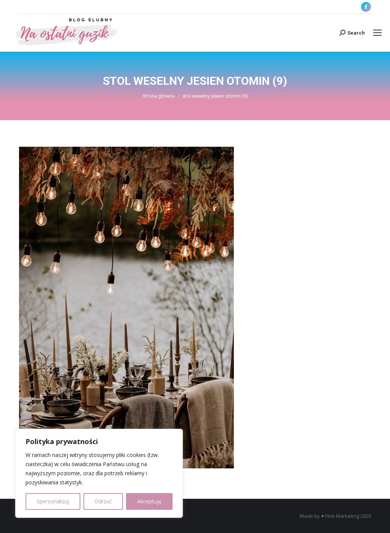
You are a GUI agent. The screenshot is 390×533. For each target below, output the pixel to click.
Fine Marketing (342, 515)
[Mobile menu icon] (377, 33)
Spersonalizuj (53, 501)
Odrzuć (103, 501)
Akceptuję (149, 501)
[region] (99, 473)
